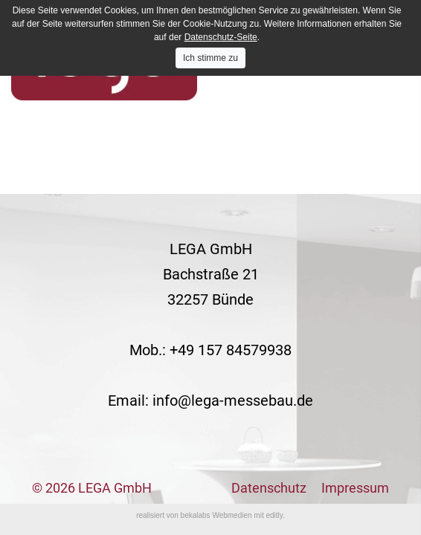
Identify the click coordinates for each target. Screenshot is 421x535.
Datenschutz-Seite (220, 37)
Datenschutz (268, 488)
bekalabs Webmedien (216, 515)
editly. (275, 515)
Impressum (355, 488)
